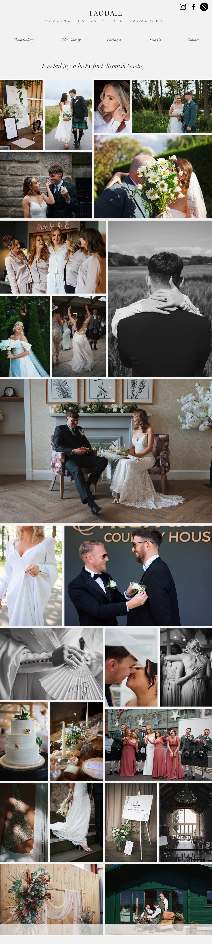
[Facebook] (193, 7)
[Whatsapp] (204, 7)
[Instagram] (183, 7)
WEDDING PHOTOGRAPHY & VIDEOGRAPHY (105, 21)
